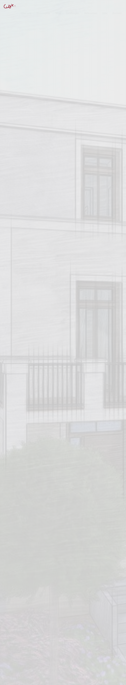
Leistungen (73, 6)
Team (58, 6)
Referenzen (90, 6)
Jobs (104, 6)
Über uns (26, 6)
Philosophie (43, 6)
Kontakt (117, 6)
